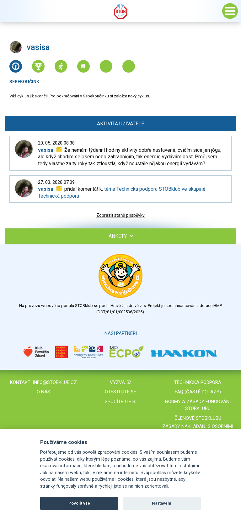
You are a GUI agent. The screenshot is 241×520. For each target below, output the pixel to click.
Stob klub (120, 11)
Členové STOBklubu (197, 418)
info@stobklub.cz (55, 382)
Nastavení (161, 503)
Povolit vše (79, 503)
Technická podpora (197, 382)
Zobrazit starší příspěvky (120, 215)
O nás (43, 392)
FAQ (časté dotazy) (198, 392)
